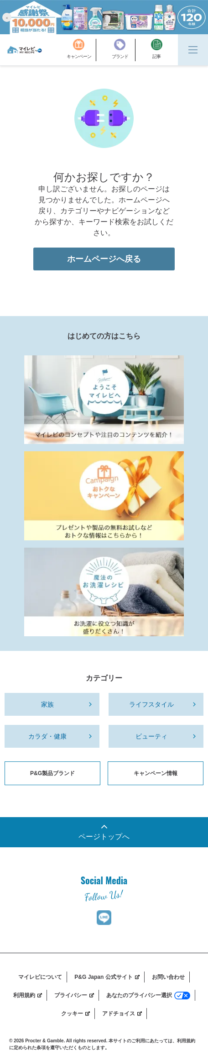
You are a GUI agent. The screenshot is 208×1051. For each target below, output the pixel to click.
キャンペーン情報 (155, 773)
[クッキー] (78, 1013)
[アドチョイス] (124, 1013)
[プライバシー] (76, 995)
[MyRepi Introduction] (104, 399)
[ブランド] (123, 50)
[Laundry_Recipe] (104, 592)
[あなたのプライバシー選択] (150, 995)
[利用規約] (30, 995)
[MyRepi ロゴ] (24, 49)
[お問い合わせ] (171, 977)
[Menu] (193, 49)
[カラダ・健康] (52, 736)
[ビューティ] (156, 736)
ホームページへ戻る (104, 259)
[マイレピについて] (42, 977)
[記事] (156, 50)
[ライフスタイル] (156, 704)
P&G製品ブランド (52, 773)
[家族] (52, 704)
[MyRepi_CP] (104, 495)
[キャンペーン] (81, 50)
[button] (6, 17)
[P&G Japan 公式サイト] (109, 977)
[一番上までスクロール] (104, 832)
